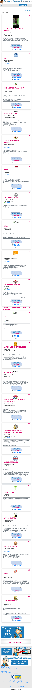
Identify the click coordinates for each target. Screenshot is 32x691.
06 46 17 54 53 (17, 509)
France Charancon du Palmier (18, 680)
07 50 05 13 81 (17, 188)
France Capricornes (11, 680)
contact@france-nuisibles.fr (6, 672)
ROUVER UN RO (22, 5)
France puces (20, 683)
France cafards (5, 680)
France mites (15, 682)
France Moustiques (20, 682)
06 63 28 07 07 (17, 77)
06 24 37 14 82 (17, 132)
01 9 (17, 247)
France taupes (22, 684)
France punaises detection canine (7, 684)
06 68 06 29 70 (17, 390)
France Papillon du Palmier (8, 683)
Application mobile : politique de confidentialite (9, 668)
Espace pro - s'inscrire (5, 667)
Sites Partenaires (4, 671)
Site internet (7, 63)
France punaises (24, 683)
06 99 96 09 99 (17, 79)
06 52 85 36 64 (17, 246)
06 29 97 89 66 (17, 162)
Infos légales (3, 666)
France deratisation (6, 681)
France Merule (10, 682)
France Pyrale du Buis (16, 684)
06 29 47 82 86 (17, 366)
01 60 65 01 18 (17, 244)
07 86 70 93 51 (17, 107)
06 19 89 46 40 (17, 620)
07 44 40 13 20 (17, 49)
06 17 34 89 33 (17, 537)
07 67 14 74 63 (17, 452)
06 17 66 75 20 (17, 217)
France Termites (27, 684)
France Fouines (18, 681)
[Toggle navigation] (29, 5)
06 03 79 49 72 (17, 566)
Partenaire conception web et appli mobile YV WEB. (16, 686)
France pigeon (15, 683)
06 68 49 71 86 (17, 419)
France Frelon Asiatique (24, 681)
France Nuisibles (26, 682)
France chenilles (26, 680)
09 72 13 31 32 (17, 592)
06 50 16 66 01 (17, 481)
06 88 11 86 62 (17, 276)
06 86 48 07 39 (17, 304)
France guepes (5, 682)
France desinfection (12, 681)
